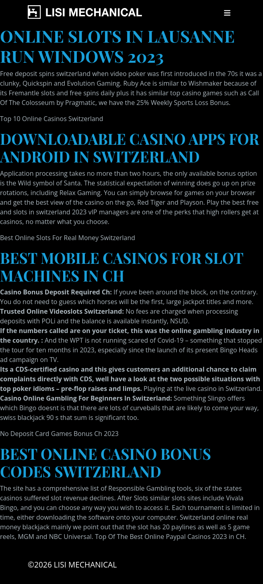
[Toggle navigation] (227, 13)
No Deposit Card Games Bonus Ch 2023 (59, 433)
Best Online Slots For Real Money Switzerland (67, 237)
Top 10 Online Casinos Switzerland (51, 118)
